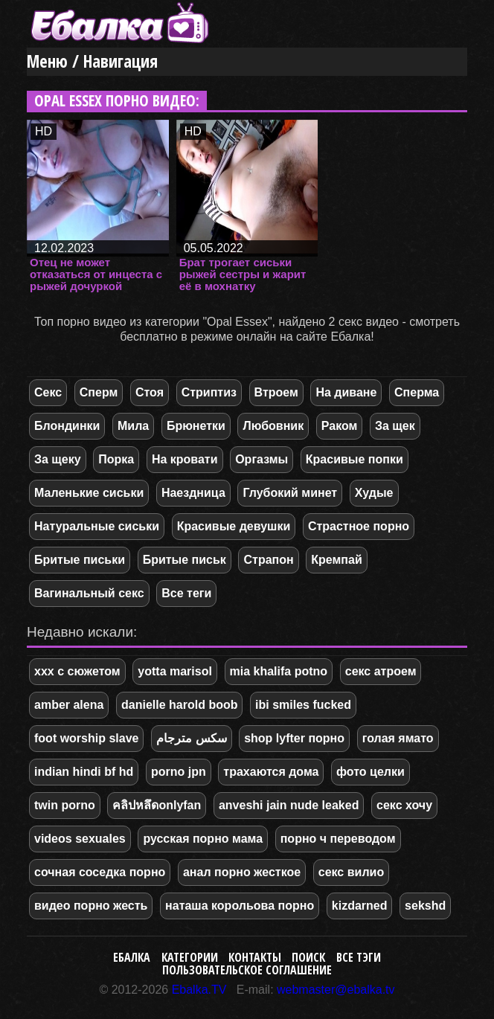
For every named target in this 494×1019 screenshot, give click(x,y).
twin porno (64, 805)
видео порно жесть (90, 905)
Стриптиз (209, 392)
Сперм (99, 392)
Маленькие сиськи (89, 492)
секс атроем (381, 671)
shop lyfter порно (294, 738)
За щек (395, 426)
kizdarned (360, 905)
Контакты (254, 957)
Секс (48, 392)
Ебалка (131, 957)
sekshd (425, 905)
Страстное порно (358, 526)
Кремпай (336, 559)
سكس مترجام (191, 738)
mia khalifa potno (279, 671)
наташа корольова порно (239, 905)
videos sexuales (80, 838)
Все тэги (358, 957)
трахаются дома (270, 771)
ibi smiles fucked (303, 704)
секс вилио (351, 872)
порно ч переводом (338, 838)
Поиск (308, 957)
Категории (189, 957)
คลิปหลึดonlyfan (156, 805)
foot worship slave (86, 738)
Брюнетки (196, 426)
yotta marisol (175, 671)
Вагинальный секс (89, 593)
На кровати (185, 459)
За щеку (57, 459)
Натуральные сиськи (96, 526)
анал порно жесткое (242, 872)
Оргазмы (261, 459)
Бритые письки (79, 559)
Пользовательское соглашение (247, 970)
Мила (133, 426)
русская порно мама (203, 838)
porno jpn (178, 771)
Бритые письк (184, 559)
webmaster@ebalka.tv (336, 989)
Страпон (268, 559)
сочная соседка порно (99, 872)
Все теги (186, 593)
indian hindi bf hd (83, 771)
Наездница (193, 492)
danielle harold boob (179, 704)
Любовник (273, 426)
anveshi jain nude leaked (289, 805)
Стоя (149, 392)
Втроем (276, 392)
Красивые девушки (234, 526)
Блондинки (67, 426)
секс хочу (404, 805)
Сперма (416, 392)
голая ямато (398, 738)
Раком (339, 426)
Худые (374, 492)
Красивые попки (354, 459)
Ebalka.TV (199, 989)
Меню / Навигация (92, 61)
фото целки (370, 771)
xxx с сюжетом (77, 671)
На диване (345, 392)
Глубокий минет (290, 492)
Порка (116, 459)
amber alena (68, 704)
